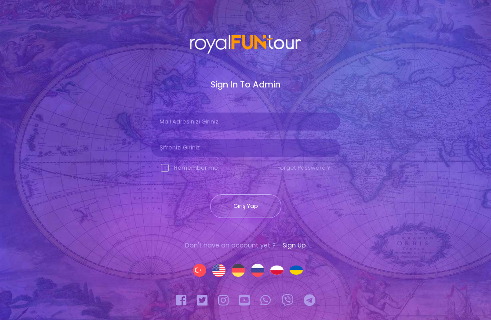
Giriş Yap (245, 206)
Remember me (189, 168)
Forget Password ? (304, 168)
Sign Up (294, 245)
